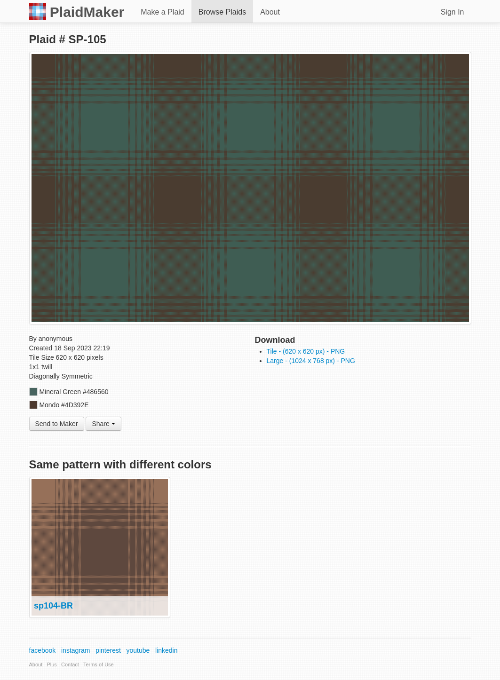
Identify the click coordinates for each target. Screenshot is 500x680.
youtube (138, 650)
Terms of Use (98, 664)
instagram (75, 650)
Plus (51, 664)
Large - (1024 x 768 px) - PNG (311, 360)
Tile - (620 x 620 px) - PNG (306, 351)
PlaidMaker (77, 11)
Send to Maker (56, 423)
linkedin (166, 650)
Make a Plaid (162, 12)
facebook (42, 650)
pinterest (108, 650)
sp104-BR (53, 605)
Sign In (452, 12)
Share (103, 423)
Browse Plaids (222, 12)
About (270, 12)
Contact (70, 664)
